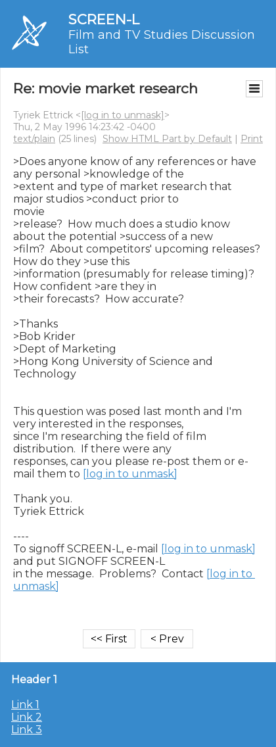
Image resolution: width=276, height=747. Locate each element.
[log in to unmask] (122, 115)
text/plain (34, 139)
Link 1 (25, 704)
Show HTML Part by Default (167, 139)
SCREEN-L (103, 19)
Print (252, 139)
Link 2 (26, 717)
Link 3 (26, 729)
